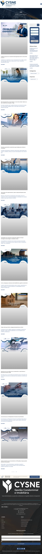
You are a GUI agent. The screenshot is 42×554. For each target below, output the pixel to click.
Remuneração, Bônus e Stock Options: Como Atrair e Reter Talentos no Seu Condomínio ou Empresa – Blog (14, 102)
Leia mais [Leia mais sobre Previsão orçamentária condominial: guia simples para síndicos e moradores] (3, 155)
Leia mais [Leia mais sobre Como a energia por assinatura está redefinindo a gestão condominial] (3, 289)
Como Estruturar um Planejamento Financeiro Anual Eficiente (12, 416)
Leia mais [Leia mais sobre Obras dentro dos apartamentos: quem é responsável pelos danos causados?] (3, 200)
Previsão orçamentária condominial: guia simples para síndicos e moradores (34, 65)
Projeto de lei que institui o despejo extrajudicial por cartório (12, 327)
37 (16, 471)
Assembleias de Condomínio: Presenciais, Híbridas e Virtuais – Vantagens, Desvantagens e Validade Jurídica (12, 238)
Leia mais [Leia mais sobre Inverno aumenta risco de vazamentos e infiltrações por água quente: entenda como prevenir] (3, 468)
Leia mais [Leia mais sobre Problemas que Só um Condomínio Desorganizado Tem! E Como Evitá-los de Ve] (3, 64)
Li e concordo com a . (34, 37)
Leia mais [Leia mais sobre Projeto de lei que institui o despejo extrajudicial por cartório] (3, 334)
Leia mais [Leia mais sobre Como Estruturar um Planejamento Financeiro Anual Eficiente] (3, 423)
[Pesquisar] (38, 25)
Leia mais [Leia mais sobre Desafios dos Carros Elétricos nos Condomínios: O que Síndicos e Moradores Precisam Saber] (3, 379)
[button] (41, 4)
